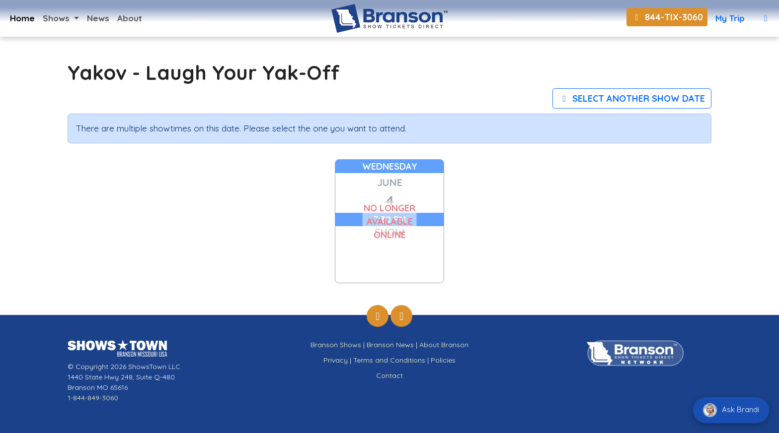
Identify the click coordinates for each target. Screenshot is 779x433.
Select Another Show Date (632, 98)
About (129, 18)
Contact (389, 375)
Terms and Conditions (389, 360)
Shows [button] (57, 18)
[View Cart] (766, 18)
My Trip (730, 18)
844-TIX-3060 (667, 17)
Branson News (390, 344)
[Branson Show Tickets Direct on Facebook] (378, 316)
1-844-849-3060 (93, 397)
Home (22, 18)
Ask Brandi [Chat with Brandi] (731, 410)
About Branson (443, 344)
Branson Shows (336, 344)
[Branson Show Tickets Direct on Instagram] (401, 316)
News (98, 18)
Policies (443, 360)
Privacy (335, 360)
